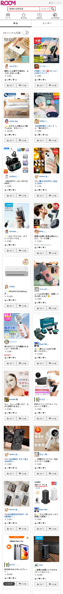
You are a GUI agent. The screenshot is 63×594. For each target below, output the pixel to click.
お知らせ (39, 16)
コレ (11, 85)
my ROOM (55, 16)
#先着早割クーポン (44, 126)
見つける (23, 16)
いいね (23, 85)
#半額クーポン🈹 (41, 71)
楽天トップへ (55, 3)
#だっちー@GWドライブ (46, 72)
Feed (8, 16)
